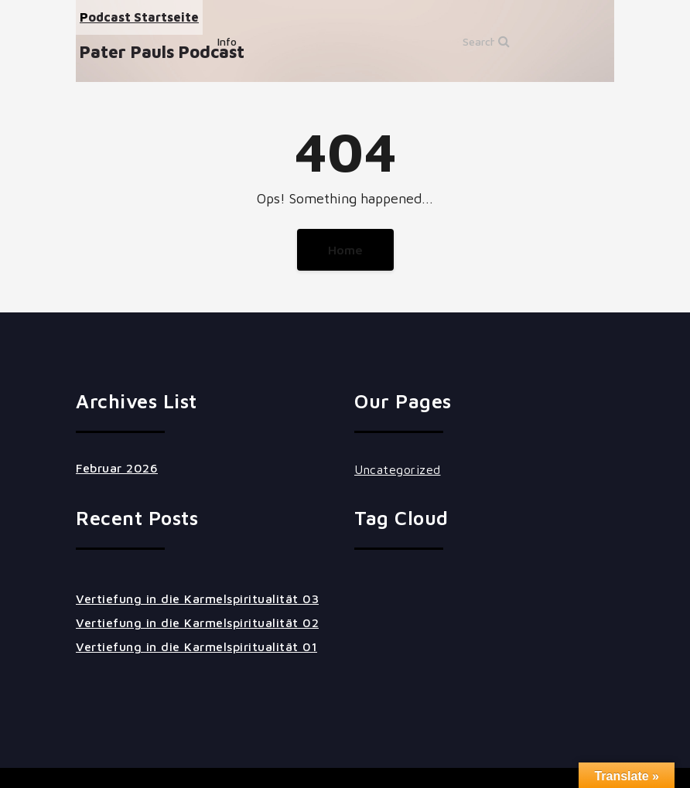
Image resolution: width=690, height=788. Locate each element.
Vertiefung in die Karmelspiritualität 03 (197, 598)
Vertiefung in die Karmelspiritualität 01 (196, 646)
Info (227, 41)
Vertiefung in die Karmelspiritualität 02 (197, 622)
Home (345, 250)
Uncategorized (397, 469)
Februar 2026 (117, 468)
